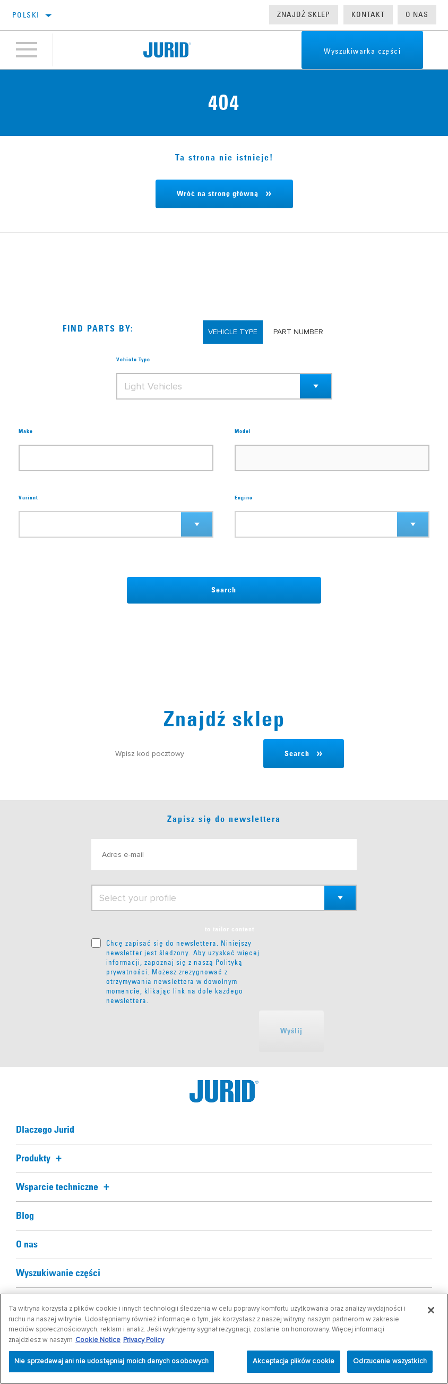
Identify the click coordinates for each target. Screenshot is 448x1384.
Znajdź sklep (303, 14)
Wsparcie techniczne (64, 1187)
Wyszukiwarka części (362, 51)
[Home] (167, 50)
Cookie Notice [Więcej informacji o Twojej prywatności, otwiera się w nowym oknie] (97, 1340)
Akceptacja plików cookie (293, 1361)
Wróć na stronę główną (218, 194)
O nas (417, 14)
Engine (244, 497)
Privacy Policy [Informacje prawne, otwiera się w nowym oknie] (143, 1340)
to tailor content (229, 930)
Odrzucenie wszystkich (390, 1361)
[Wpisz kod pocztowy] (184, 753)
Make (26, 431)
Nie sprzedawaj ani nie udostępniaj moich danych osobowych (111, 1361)
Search (223, 590)
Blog (25, 1216)
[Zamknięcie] (431, 1310)
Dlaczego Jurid (45, 1130)
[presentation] (172, 1031)
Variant (28, 497)
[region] (224, 1338)
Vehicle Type (133, 359)
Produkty (40, 1159)
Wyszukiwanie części (58, 1273)
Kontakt (368, 14)
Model (243, 431)
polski (25, 15)
